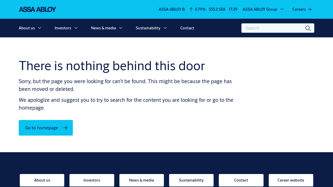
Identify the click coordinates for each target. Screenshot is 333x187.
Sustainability (148, 27)
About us (27, 27)
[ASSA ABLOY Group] (264, 9)
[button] (39, 28)
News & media (103, 27)
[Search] (308, 28)
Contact (187, 27)
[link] (302, 9)
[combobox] (277, 28)
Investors (63, 27)
